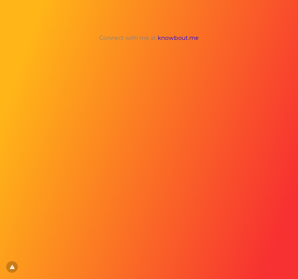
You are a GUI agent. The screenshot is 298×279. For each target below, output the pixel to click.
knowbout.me (178, 37)
